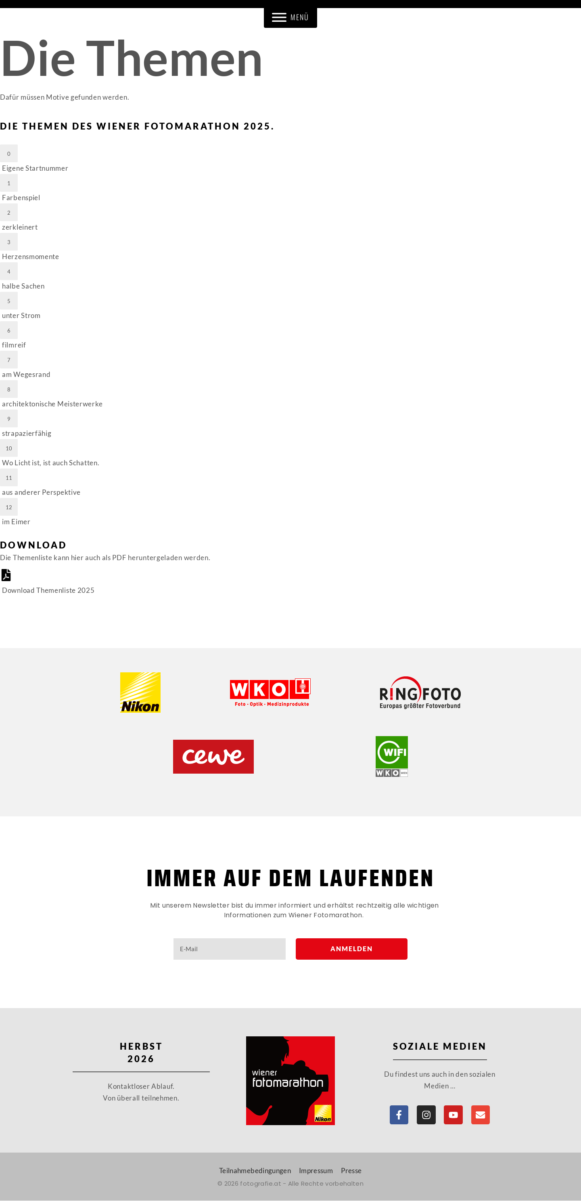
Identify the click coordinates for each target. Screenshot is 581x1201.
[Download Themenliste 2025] (290, 582)
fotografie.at (260, 1184)
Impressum (316, 1171)
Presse (351, 1171)
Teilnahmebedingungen (255, 1171)
